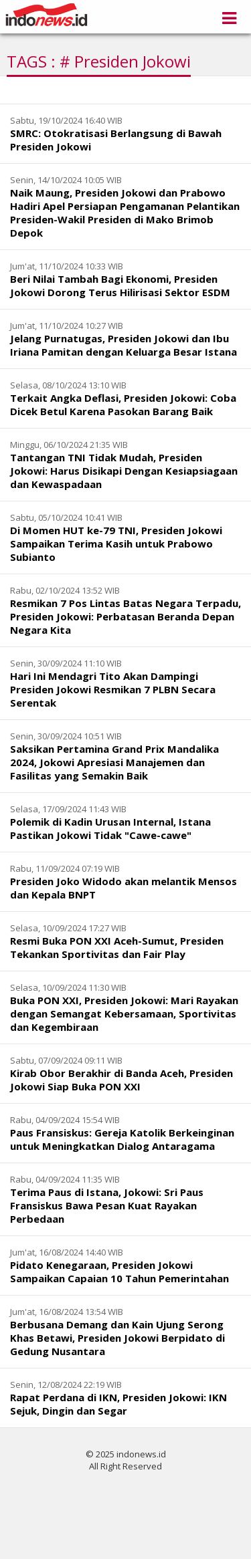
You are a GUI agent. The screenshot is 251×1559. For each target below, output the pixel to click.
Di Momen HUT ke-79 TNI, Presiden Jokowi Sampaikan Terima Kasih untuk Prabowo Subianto (116, 543)
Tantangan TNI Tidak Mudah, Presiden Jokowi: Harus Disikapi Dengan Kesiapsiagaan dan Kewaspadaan (124, 471)
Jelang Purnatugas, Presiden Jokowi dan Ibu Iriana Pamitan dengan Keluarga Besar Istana (123, 345)
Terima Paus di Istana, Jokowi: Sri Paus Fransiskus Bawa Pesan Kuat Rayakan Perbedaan (106, 1205)
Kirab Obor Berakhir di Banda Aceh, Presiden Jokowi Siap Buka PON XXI (121, 1079)
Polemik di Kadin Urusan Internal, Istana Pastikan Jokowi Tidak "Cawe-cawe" (110, 828)
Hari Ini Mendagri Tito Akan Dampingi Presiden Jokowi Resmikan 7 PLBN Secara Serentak (113, 689)
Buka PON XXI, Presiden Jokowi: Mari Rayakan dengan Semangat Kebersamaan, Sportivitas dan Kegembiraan (124, 1013)
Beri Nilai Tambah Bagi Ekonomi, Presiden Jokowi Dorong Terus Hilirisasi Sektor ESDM (120, 285)
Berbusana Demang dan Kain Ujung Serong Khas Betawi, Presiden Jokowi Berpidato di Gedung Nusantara (117, 1338)
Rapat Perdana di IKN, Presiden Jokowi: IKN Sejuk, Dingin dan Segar (118, 1404)
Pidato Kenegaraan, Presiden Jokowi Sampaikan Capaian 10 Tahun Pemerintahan (119, 1271)
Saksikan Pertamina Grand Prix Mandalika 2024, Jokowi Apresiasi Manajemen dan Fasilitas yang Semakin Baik (114, 762)
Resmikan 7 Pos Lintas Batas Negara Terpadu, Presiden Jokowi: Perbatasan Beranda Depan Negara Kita (125, 616)
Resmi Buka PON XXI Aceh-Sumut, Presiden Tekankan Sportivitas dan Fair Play (117, 947)
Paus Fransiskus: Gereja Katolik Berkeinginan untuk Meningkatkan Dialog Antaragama (122, 1139)
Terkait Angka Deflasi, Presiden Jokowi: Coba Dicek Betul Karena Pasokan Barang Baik (123, 404)
